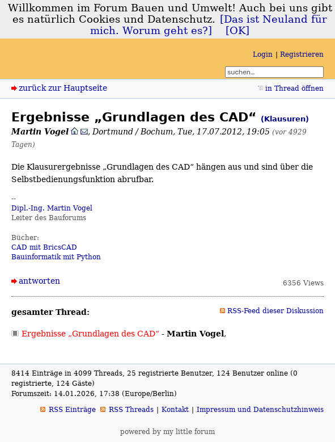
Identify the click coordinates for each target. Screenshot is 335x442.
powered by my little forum (167, 432)
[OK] (237, 30)
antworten (39, 280)
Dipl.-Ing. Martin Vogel (51, 208)
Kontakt (175, 410)
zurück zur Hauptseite (63, 87)
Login (263, 54)
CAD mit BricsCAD (44, 247)
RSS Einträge (72, 410)
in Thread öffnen (294, 88)
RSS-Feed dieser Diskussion (275, 311)
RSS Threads (131, 410)
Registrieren (302, 54)
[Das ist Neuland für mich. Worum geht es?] (208, 25)
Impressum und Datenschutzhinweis (260, 410)
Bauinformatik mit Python (56, 257)
